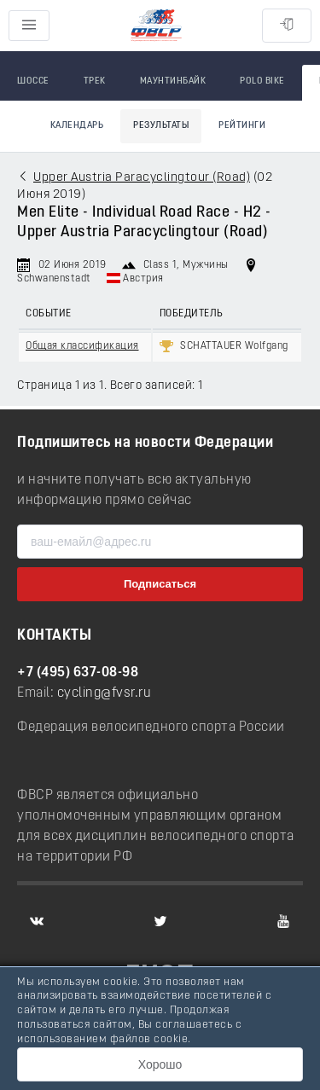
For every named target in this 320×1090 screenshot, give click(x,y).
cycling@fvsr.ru (104, 693)
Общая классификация (82, 346)
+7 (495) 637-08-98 (77, 673)
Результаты (161, 125)
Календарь (77, 125)
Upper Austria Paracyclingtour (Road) (141, 177)
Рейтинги (241, 125)
